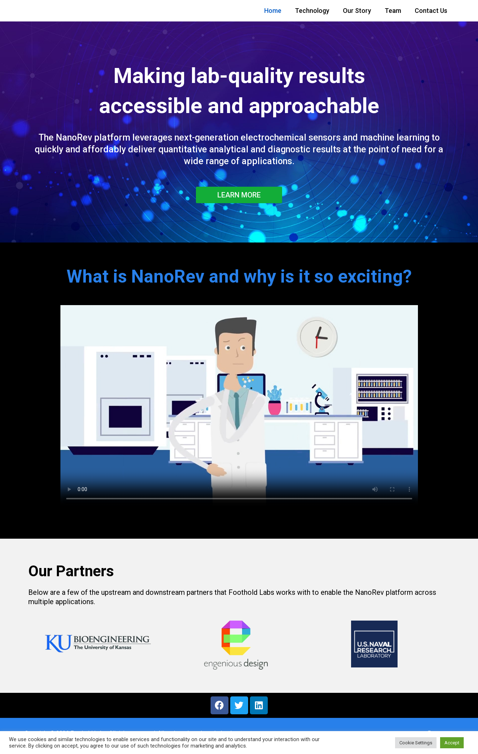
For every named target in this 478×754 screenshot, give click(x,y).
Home (272, 10)
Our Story (357, 10)
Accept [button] (451, 742)
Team (393, 10)
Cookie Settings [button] (415, 742)
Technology (312, 10)
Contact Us (431, 10)
